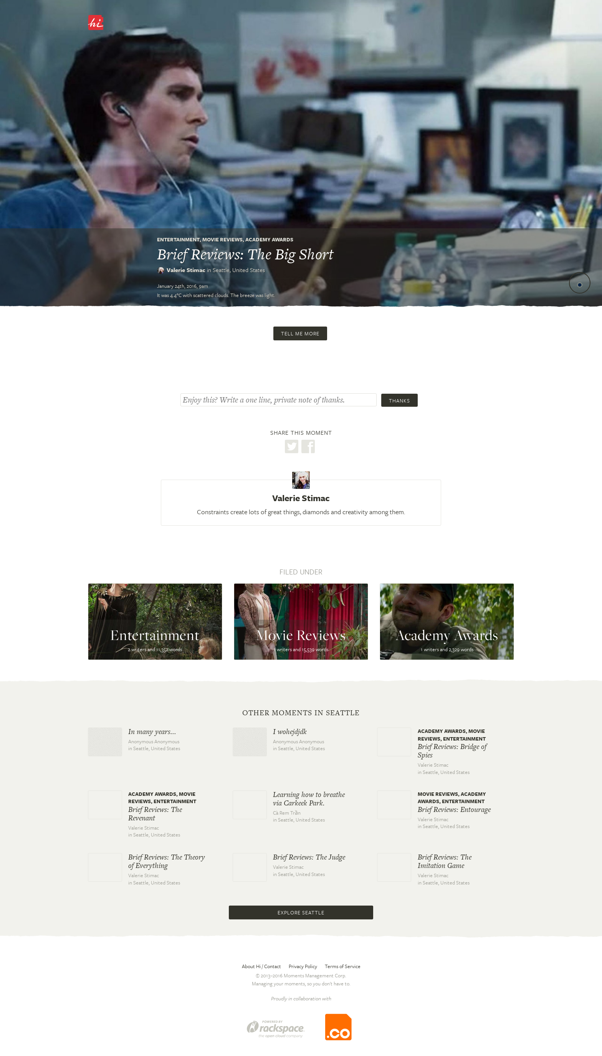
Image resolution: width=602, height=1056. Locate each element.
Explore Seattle (301, 912)
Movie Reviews (222, 239)
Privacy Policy (303, 966)
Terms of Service (343, 966)
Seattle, (239, 270)
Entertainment (178, 239)
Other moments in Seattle (301, 713)
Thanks (399, 400)
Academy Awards (269, 239)
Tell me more (300, 333)
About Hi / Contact (261, 966)
